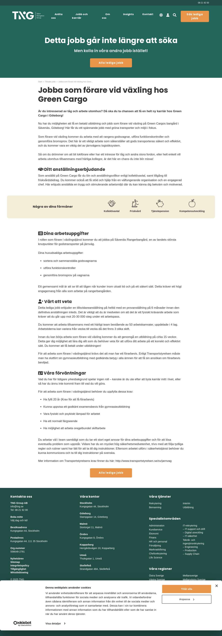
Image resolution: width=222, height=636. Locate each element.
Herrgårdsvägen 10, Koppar (95, 548)
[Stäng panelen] (216, 591)
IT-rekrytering (190, 525)
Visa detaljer (53, 629)
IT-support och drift (195, 529)
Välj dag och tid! (19, 520)
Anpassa (186, 604)
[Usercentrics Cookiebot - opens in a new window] (22, 629)
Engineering (191, 547)
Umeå (83, 555)
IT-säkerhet (191, 536)
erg (112, 548)
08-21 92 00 (203, 3)
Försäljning (155, 545)
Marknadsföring (157, 549)
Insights (128, 14)
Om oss (106, 16)
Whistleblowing (19, 572)
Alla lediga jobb (111, 63)
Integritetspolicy (19, 565)
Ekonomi (153, 533)
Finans (152, 537)
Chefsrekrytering (158, 553)
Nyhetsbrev (17, 558)
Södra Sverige (156, 583)
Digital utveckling (194, 532)
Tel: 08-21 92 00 (19, 510)
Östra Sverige (156, 575)
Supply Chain (192, 553)
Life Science (155, 557)
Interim (186, 503)
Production (191, 550)
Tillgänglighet (18, 569)
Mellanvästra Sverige (194, 579)
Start (40, 82)
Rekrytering (155, 503)
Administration (156, 525)
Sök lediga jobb (195, 16)
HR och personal (158, 541)
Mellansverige (190, 575)
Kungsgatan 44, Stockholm (24, 530)
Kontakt (147, 14)
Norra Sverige (190, 583)
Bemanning (155, 507)
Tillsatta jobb (50, 82)
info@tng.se (16, 506)
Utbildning (188, 507)
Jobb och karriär (80, 16)
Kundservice (155, 529)
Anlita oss (56, 16)
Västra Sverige (157, 579)
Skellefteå (85, 565)
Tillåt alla (186, 594)
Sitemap (15, 562)
